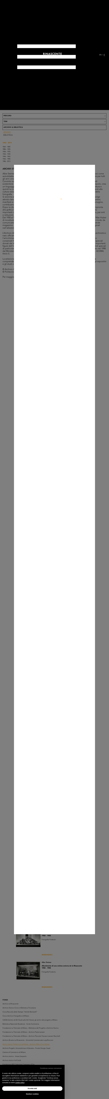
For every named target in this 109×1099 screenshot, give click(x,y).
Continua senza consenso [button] (51, 1068)
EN (100, 55)
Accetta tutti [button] (32, 1088)
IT (104, 55)
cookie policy (19, 1083)
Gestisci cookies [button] (32, 1094)
